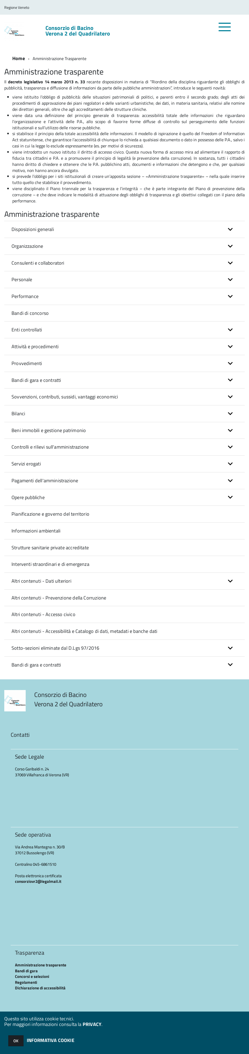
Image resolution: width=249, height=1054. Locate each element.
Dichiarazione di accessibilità (40, 988)
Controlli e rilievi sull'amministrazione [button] (50, 446)
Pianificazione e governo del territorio (50, 514)
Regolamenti (26, 982)
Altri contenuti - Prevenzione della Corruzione (59, 597)
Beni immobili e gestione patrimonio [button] (49, 430)
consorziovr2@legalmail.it (38, 881)
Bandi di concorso (30, 313)
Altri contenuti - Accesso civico (43, 614)
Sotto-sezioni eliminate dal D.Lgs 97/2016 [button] (55, 648)
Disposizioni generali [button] (33, 229)
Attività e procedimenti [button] (35, 346)
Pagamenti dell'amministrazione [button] (45, 480)
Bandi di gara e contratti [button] (36, 380)
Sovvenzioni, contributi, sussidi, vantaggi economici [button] (65, 396)
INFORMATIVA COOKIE (50, 1040)
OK (15, 1041)
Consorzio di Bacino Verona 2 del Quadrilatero (77, 30)
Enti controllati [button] (27, 329)
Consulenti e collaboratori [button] (38, 263)
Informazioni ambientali (36, 530)
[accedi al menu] (225, 30)
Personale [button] (22, 279)
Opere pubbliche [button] (28, 497)
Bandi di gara (26, 971)
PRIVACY (92, 1024)
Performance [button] (25, 296)
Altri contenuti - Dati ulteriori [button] (41, 581)
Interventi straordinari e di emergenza (50, 564)
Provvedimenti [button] (27, 363)
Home (18, 58)
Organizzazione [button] (27, 246)
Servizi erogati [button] (26, 463)
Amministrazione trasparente (40, 965)
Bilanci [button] (18, 413)
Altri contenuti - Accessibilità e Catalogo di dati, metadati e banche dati (84, 631)
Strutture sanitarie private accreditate (50, 547)
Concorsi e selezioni (32, 976)
